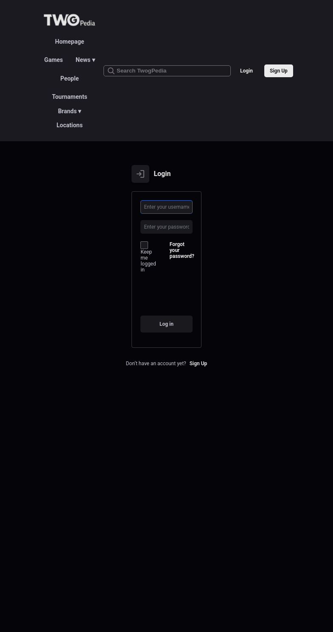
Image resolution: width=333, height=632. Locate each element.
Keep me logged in (148, 257)
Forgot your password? (182, 250)
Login (246, 71)
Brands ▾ (69, 111)
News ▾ (85, 59)
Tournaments (69, 96)
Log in (166, 324)
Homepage (69, 41)
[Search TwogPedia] (167, 70)
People (69, 78)
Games (53, 59)
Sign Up (279, 71)
